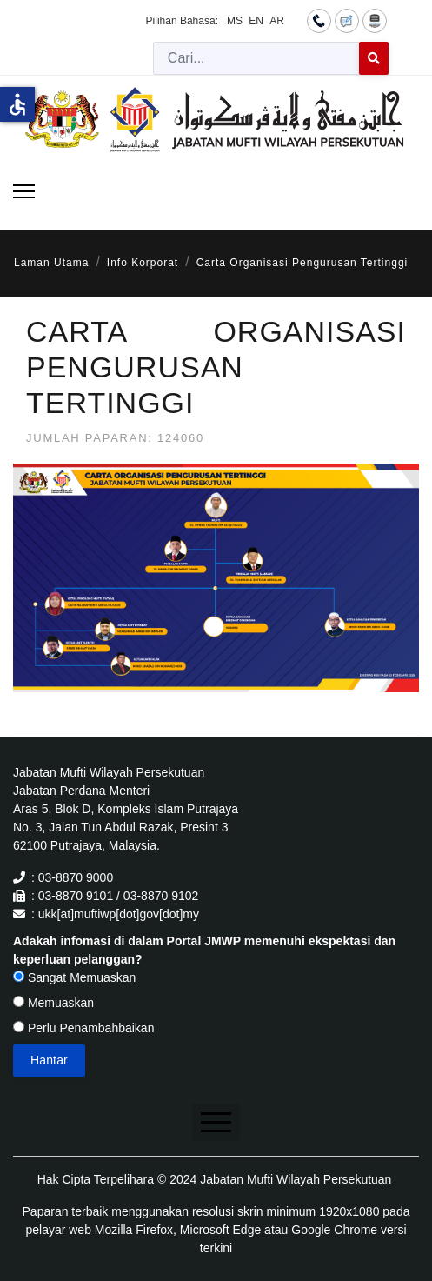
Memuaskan (53, 1003)
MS (235, 21)
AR (276, 21)
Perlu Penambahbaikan (83, 1028)
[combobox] (256, 58)
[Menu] (24, 191)
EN (256, 21)
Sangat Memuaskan (74, 977)
